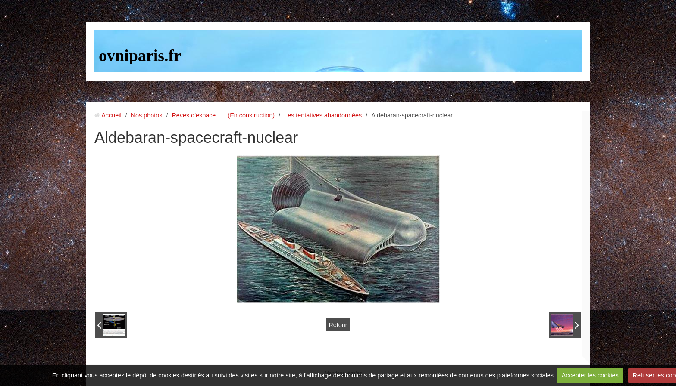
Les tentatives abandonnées (323, 115)
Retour (338, 324)
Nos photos (147, 115)
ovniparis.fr (140, 55)
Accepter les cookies (590, 375)
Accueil (111, 115)
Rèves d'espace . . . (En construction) (223, 115)
